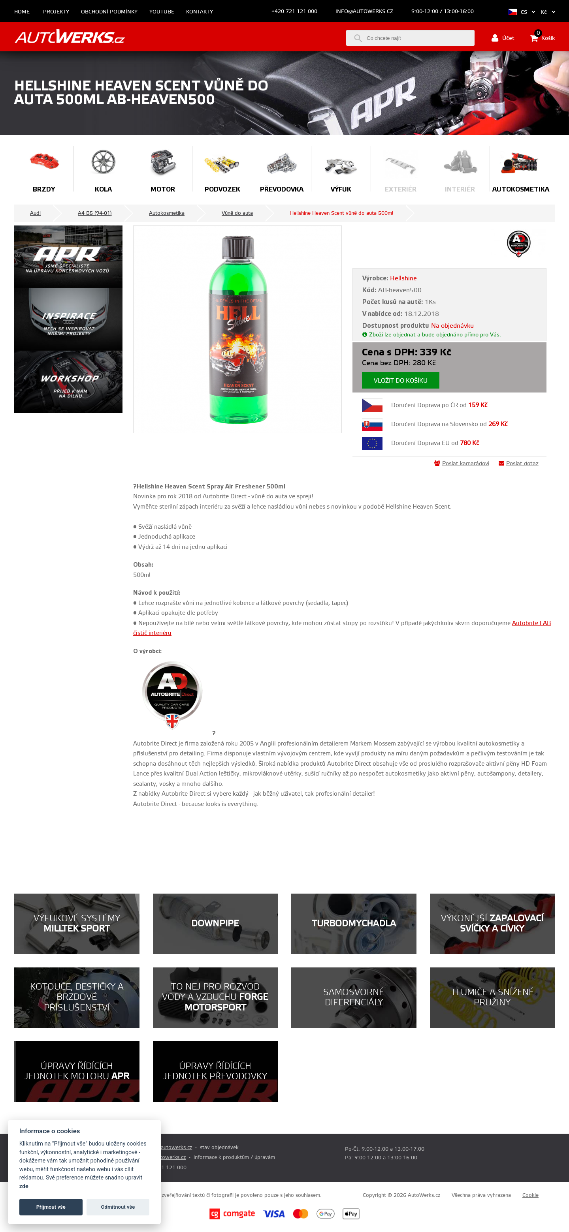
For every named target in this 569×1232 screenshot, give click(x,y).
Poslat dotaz (519, 463)
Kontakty (199, 12)
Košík (542, 38)
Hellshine (403, 278)
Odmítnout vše (118, 1207)
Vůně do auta (237, 213)
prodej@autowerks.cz (166, 1147)
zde (23, 1186)
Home (22, 12)
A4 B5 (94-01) (95, 213)
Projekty (56, 12)
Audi (35, 213)
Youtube (161, 12)
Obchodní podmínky (109, 12)
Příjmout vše (51, 1207)
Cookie (530, 1195)
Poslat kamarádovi (461, 463)
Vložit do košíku (401, 381)
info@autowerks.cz (364, 11)
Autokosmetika (167, 213)
